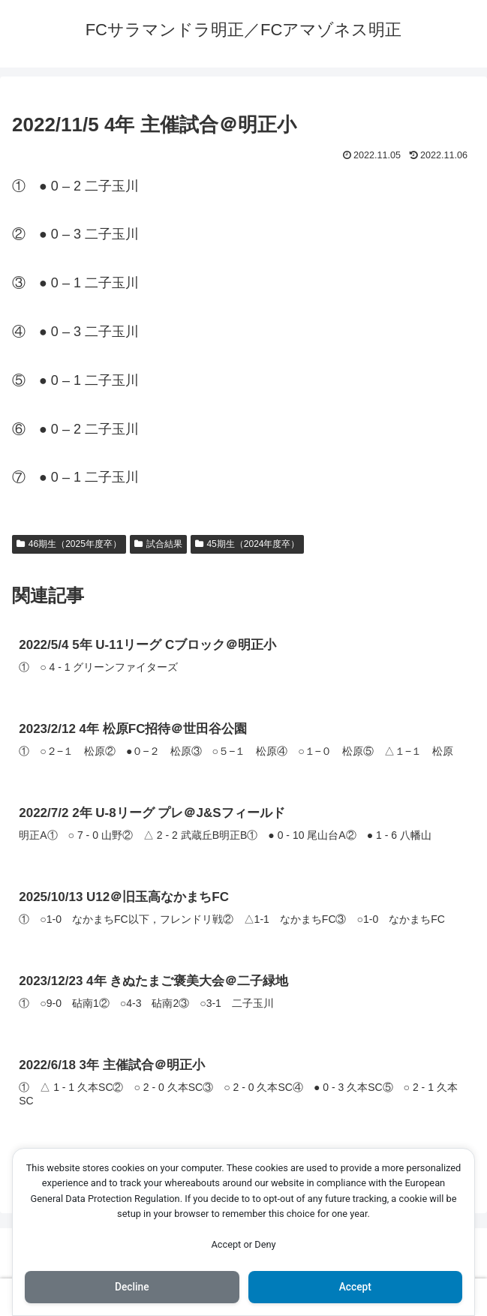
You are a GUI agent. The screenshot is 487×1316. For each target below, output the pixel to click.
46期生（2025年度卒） (69, 544)
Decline (132, 1287)
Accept (354, 1287)
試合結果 (158, 544)
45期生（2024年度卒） (247, 544)
